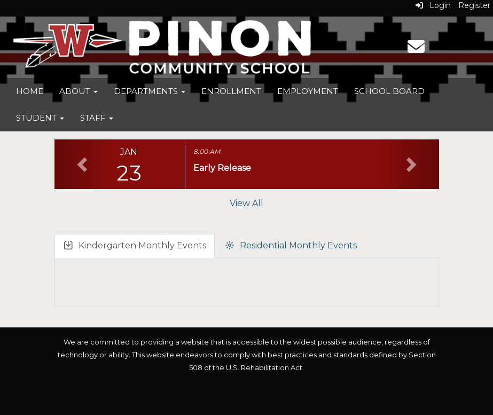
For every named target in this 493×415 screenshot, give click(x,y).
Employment (307, 91)
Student (40, 118)
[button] (83, 164)
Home (29, 91)
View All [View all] (246, 203)
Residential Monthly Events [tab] (290, 246)
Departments (149, 91)
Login (433, 5)
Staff (96, 118)
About (78, 91)
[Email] (416, 50)
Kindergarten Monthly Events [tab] (134, 246)
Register (474, 5)
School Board (389, 91)
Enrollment (231, 91)
